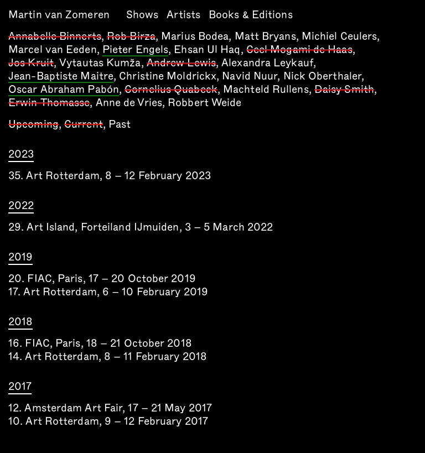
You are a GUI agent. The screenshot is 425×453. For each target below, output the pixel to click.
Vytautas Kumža (100, 63)
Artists (183, 15)
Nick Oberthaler (322, 76)
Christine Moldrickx (167, 76)
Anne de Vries (129, 103)
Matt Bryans (265, 36)
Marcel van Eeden (52, 49)
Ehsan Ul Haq (207, 49)
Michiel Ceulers (339, 36)
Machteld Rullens (266, 89)
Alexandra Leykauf (267, 63)
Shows (142, 15)
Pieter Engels (135, 50)
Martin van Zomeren (59, 15)
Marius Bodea (195, 36)
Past (119, 124)
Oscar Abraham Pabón (63, 90)
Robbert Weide (204, 103)
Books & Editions (251, 15)
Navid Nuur (249, 76)
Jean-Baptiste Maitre (60, 77)
